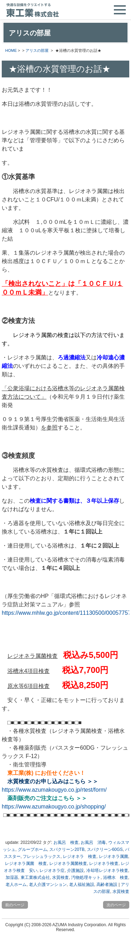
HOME (11, 50)
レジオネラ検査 (103, 863)
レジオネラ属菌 (113, 856)
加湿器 (12, 877)
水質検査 (60, 877)
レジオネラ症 (52, 870)
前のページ (14, 905)
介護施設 (75, 870)
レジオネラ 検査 (79, 856)
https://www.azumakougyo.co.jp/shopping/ (54, 807)
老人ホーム (16, 884)
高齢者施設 (106, 884)
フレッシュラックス (41, 856)
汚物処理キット (86, 877)
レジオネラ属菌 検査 (26, 863)
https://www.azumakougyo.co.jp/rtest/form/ (54, 790)
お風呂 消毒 (93, 842)
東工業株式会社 (35, 877)
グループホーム (32, 849)
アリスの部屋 (37, 50)
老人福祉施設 (81, 884)
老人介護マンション (48, 884)
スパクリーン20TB (67, 849)
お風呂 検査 (66, 842)
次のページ (116, 905)
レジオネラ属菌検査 (68, 863)
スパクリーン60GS (105, 849)
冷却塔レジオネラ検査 (107, 870)
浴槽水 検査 (115, 877)
